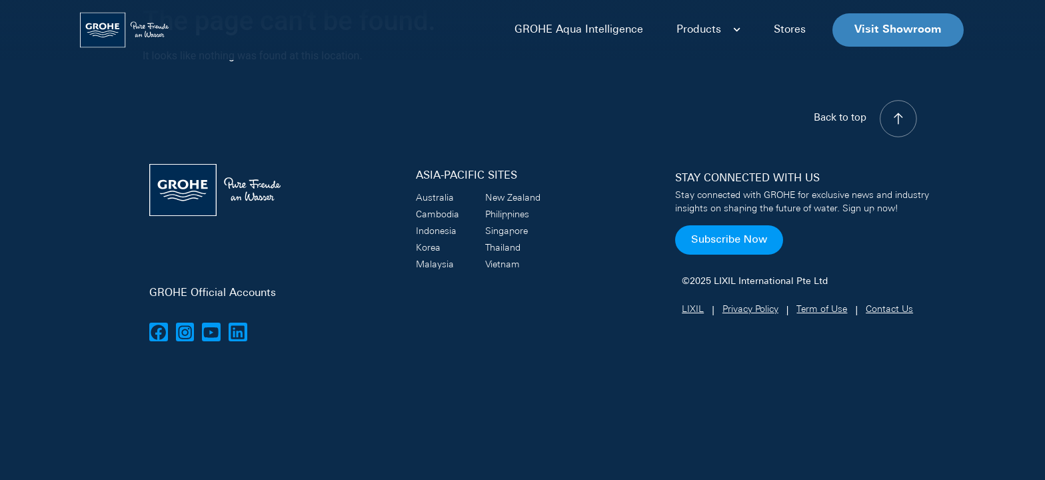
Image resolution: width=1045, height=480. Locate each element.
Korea (428, 248)
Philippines (507, 215)
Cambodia (437, 215)
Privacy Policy (750, 310)
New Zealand (512, 198)
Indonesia (436, 232)
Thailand (503, 248)
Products (708, 29)
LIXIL (693, 310)
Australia (435, 198)
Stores (790, 30)
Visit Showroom (898, 30)
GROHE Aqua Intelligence (579, 30)
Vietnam (502, 265)
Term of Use (821, 310)
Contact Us (889, 310)
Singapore (506, 232)
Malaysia (435, 265)
